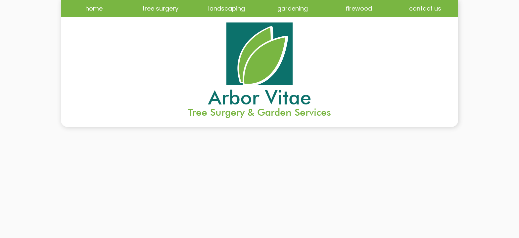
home (94, 8)
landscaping (226, 8)
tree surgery (160, 8)
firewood (359, 8)
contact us (425, 8)
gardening (292, 8)
